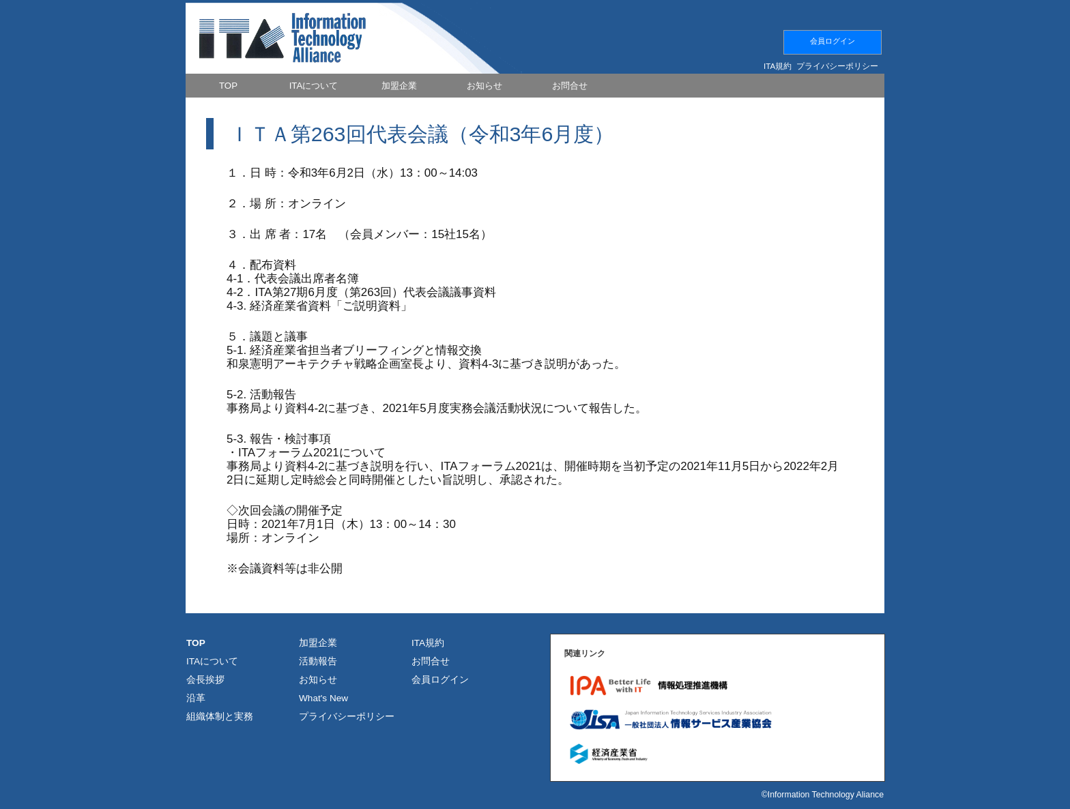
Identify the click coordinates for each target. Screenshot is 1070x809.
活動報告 (318, 661)
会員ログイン (832, 41)
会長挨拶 (205, 680)
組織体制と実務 (219, 716)
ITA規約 (778, 66)
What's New (323, 698)
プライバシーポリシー (837, 66)
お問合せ (430, 661)
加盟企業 (318, 643)
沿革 (195, 698)
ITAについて (212, 661)
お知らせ (318, 680)
